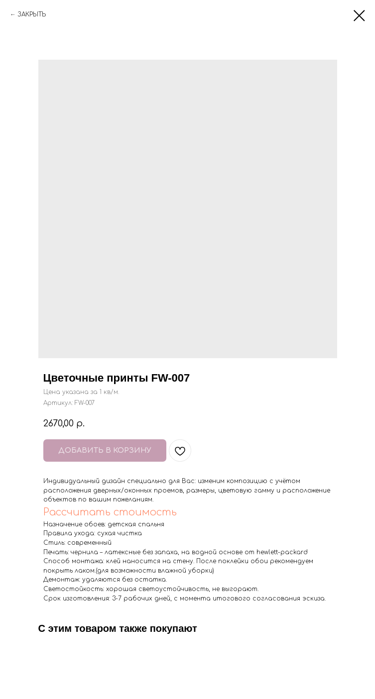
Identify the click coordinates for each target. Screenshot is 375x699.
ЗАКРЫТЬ (31, 14)
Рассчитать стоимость (110, 512)
